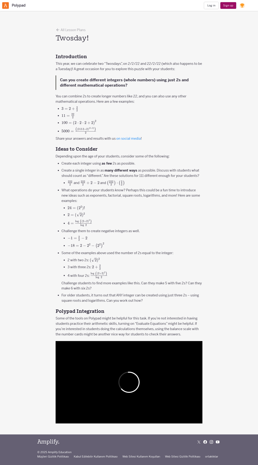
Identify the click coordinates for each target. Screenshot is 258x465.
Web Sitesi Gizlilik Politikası (182, 456)
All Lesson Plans (71, 30)
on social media (128, 138)
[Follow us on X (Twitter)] (199, 442)
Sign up (228, 5)
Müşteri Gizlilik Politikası (53, 456)
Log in (211, 5)
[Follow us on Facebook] (205, 442)
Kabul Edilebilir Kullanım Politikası (96, 456)
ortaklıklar (211, 456)
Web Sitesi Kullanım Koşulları (141, 456)
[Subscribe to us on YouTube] (218, 442)
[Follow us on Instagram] (211, 442)
